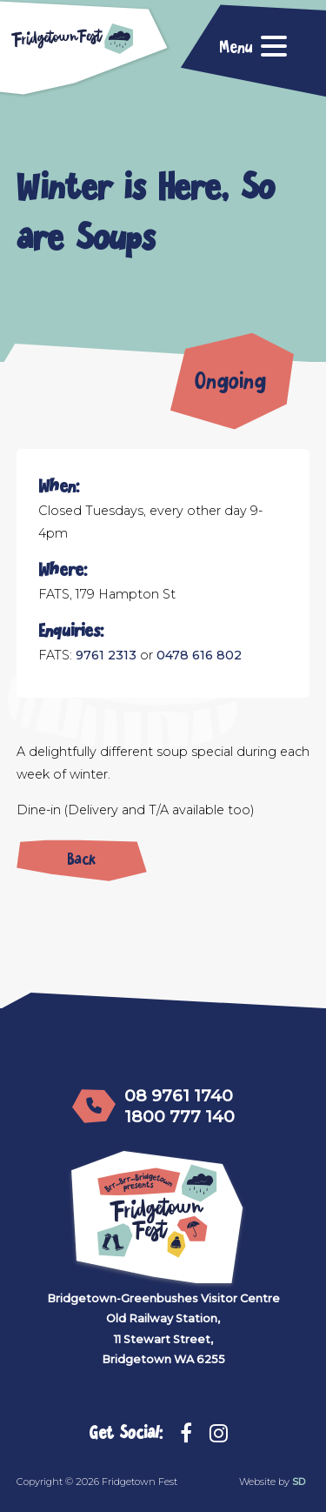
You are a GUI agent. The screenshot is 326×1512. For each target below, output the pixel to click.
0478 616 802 (199, 655)
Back (81, 856)
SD (298, 1481)
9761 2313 (106, 655)
